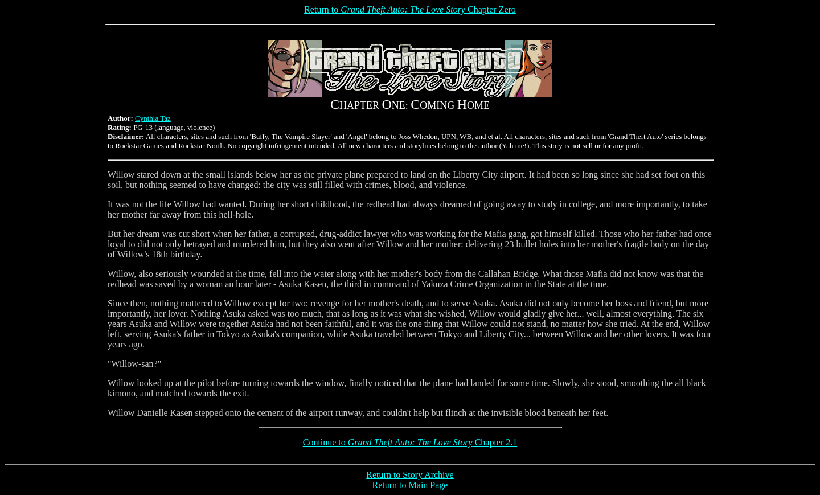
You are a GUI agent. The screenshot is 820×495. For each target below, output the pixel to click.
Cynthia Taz (153, 118)
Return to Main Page (410, 485)
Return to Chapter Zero (410, 9)
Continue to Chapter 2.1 (410, 442)
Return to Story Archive (409, 475)
